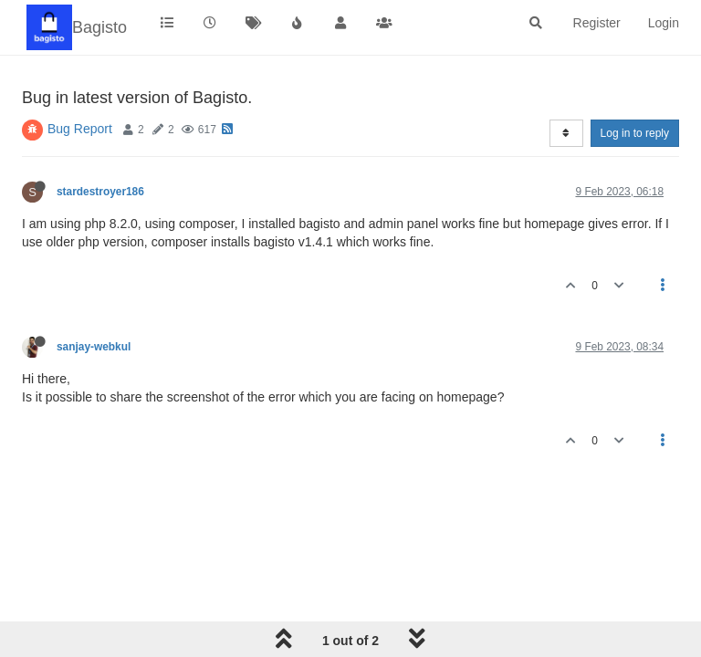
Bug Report (79, 128)
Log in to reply (635, 133)
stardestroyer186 (100, 191)
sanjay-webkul (94, 346)
